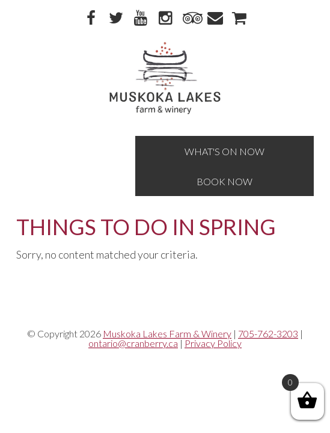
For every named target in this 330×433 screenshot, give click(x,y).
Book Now (224, 181)
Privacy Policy (213, 343)
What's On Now (224, 151)
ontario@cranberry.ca (133, 343)
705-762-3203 (268, 333)
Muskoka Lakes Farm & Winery (167, 333)
